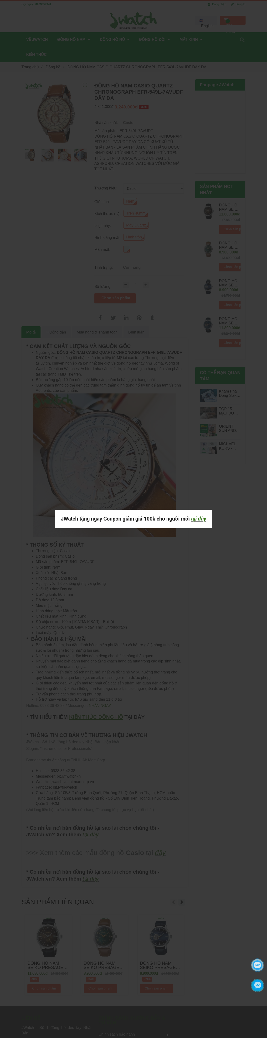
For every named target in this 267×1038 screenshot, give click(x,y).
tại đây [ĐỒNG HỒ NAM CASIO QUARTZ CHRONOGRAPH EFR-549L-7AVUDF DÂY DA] (198, 519)
